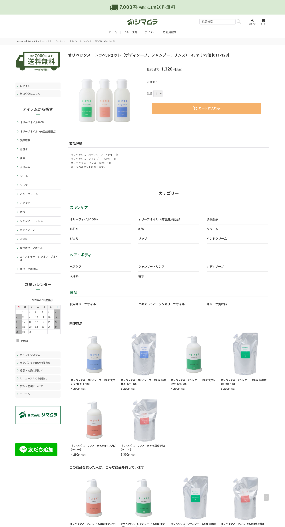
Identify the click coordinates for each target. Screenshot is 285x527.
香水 (141, 276)
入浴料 (74, 276)
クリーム (212, 229)
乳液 (141, 229)
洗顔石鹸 (212, 219)
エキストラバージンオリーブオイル (161, 304)
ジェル (74, 238)
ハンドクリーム (217, 238)
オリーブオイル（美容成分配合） (160, 219)
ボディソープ (215, 266)
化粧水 (74, 229)
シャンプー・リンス (151, 266)
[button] (266, 497)
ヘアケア (75, 266)
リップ (142, 238)
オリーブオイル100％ (84, 219)
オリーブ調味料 (217, 304)
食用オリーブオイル (83, 304)
